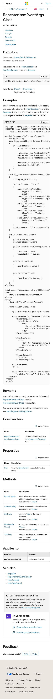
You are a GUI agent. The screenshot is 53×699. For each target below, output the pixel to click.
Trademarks (9, 691)
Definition (9, 30)
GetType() (8, 514)
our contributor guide (30, 607)
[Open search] (42, 3)
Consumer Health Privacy (15, 687)
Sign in (48, 3)
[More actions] (47, 9)
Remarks (8, 37)
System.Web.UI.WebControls (25, 57)
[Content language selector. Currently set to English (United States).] (17, 668)
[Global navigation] (2, 3)
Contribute (9, 684)
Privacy (19, 684)
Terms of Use (35, 687)
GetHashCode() (10, 506)
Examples (8, 34)
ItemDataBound (10, 70)
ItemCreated (27, 66)
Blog (37, 680)
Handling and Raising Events (19, 411)
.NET (11, 9)
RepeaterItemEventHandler (20, 576)
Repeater (31, 70)
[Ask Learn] (35, 9)
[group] (26, 81)
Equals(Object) (9, 496)
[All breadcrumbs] (5, 9)
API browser (20, 9)
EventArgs (27, 88)
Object (17, 88)
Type (28, 514)
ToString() (8, 534)
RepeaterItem (24, 468)
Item (6, 468)
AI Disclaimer (10, 680)
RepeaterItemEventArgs (13, 399)
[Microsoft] (26, 3)
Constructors (10, 40)
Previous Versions (25, 680)
